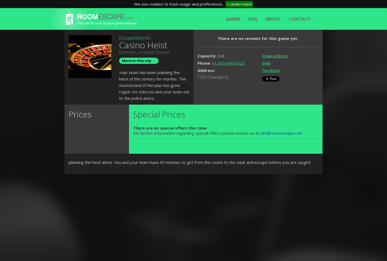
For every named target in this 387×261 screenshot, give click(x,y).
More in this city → (139, 60)
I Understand (239, 4)
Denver (127, 52)
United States (154, 52)
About (273, 19)
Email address (275, 55)
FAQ (253, 19)
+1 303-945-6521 (228, 63)
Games (233, 19)
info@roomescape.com (281, 133)
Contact (299, 19)
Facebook (271, 70)
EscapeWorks (134, 37)
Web (266, 63)
